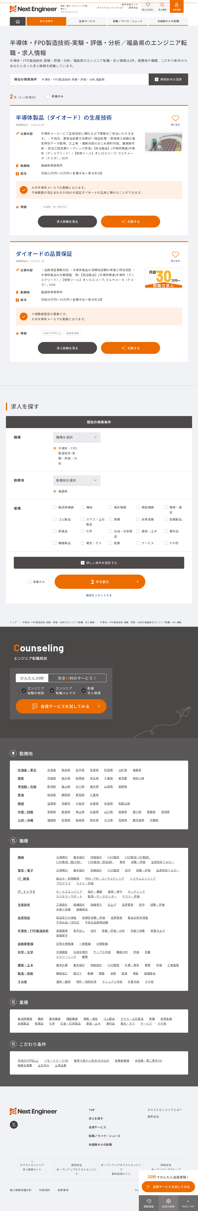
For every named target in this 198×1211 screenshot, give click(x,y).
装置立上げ (157, 931)
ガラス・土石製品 (132, 1019)
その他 (22, 982)
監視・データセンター (102, 896)
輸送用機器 (25, 1019)
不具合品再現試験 (96, 922)
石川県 (80, 786)
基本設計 (79, 857)
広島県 (94, 812)
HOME (18, 21)
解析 (122, 862)
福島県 (137, 770)
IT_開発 (23, 879)
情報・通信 (90, 1019)
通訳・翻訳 (63, 982)
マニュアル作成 (112, 982)
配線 (90, 973)
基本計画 (62, 965)
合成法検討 (80, 952)
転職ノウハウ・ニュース (128, 21)
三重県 (94, 795)
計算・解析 (132, 965)
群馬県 (80, 778)
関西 (21, 803)
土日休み (44, 1065)
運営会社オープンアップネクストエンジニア (76, 1169)
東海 (21, 795)
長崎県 (80, 820)
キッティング (136, 891)
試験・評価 (138, 862)
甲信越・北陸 (27, 786)
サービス (146, 1023)
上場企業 (60, 1065)
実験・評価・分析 (113, 931)
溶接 (113, 973)
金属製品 (23, 1023)
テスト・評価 (85, 883)
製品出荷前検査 (138, 918)
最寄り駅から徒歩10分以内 (91, 1061)
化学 (52, 1023)
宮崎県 (123, 820)
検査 (136, 973)
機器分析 (122, 952)
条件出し (79, 931)
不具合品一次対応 (67, 922)
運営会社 (133, 8)
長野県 (123, 786)
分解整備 (102, 944)
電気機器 (55, 1019)
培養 (147, 952)
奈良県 (108, 803)
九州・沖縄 (25, 820)
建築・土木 (25, 965)
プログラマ (63, 883)
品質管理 (116, 918)
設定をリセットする (99, 595)
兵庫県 (94, 803)
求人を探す (46, 21)
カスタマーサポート (69, 896)
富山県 (66, 786)
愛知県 (80, 795)
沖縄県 (154, 820)
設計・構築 (95, 891)
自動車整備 (25, 944)
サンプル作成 (102, 952)
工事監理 (173, 965)
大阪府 (80, 803)
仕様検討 (62, 857)
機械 (21, 857)
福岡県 (51, 820)
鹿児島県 (138, 820)
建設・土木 (93, 1023)
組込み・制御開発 (67, 878)
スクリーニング (66, 957)
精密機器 (72, 1019)
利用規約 (44, 1190)
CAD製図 (113, 857)
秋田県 (108, 770)
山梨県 (108, 786)
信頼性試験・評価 (93, 918)
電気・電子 (25, 870)
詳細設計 (96, 857)
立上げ (111, 905)
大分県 (108, 820)
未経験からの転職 (168, 21)
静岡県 (66, 795)
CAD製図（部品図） (101, 862)
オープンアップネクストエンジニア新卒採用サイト (121, 1169)
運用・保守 (115, 891)
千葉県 (108, 778)
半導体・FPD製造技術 (33, 931)
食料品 (110, 1023)
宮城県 (94, 770)
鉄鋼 (152, 1019)
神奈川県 (138, 778)
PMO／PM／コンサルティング (104, 878)
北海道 (51, 770)
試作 (128, 870)
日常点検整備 (65, 944)
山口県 (108, 812)
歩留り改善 (63, 909)
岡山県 (80, 812)
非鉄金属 (166, 1019)
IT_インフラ (26, 892)
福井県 (94, 786)
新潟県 (51, 786)
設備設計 (79, 905)
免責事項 (63, 1190)
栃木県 (66, 778)
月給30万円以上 (28, 1061)
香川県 (137, 812)
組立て (77, 973)
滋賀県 (51, 803)
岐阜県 (51, 795)
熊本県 (94, 820)
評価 (136, 952)
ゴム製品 (109, 1019)
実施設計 (96, 965)
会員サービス (87, 21)
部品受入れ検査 (66, 918)
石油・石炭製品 (70, 1023)
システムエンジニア (143, 878)
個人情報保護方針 (21, 1190)
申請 (159, 965)
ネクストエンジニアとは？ (111, 8)
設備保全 (82, 909)
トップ (13, 622)
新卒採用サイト (130, 4)
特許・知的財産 (86, 982)
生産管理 (128, 905)
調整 (102, 973)
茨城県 (51, 778)
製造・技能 (25, 973)
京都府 (66, 803)
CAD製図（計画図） (138, 857)
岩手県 (80, 770)
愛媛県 (151, 812)
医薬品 (39, 1023)
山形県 (123, 770)
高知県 (165, 812)
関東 (21, 778)
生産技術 (24, 905)
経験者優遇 (122, 1061)
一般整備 (85, 944)
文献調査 (62, 952)
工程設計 (62, 905)
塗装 (124, 973)
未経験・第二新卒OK (148, 1061)
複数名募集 (25, 1065)
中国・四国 (25, 812)
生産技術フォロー (162, 862)
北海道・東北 (27, 770)
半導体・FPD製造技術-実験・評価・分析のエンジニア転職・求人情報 (58, 622)
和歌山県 (124, 803)
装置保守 (62, 935)
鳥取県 (51, 812)
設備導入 (96, 905)
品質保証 (24, 918)
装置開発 (62, 931)
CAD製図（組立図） (69, 862)
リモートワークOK (56, 1061)
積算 (147, 965)
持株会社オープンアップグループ (166, 1167)
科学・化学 (25, 952)
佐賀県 (66, 820)
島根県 (66, 812)
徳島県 (123, 812)
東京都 (123, 778)
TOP (92, 1110)
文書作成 (133, 982)
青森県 (66, 770)
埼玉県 (94, 778)
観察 (85, 957)
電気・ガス (127, 1023)
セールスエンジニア (69, 891)
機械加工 (62, 973)
